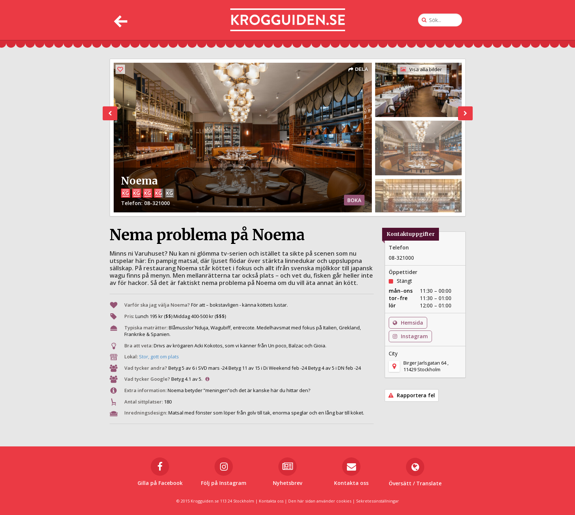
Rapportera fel (411, 395)
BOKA (354, 200)
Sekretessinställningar (377, 501)
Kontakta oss (271, 501)
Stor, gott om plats (159, 356)
